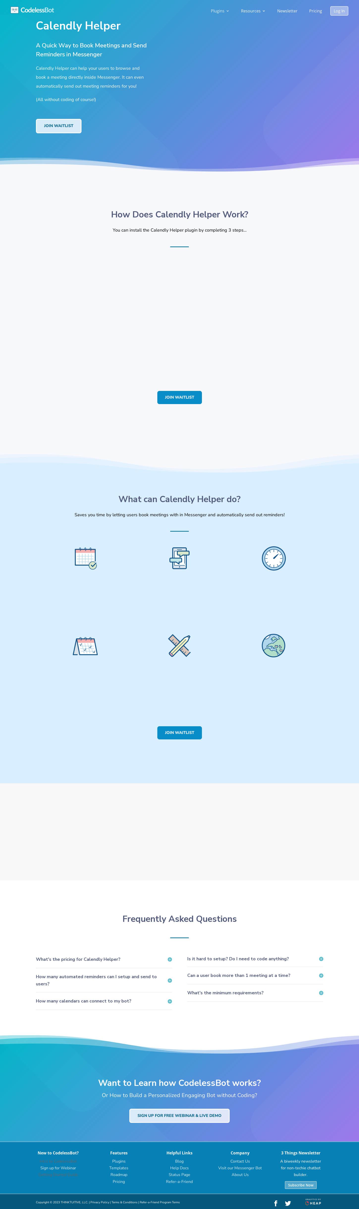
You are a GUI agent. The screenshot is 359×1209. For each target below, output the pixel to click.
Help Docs (179, 1168)
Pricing (315, 11)
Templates (118, 1168)
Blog (179, 1161)
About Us (240, 1174)
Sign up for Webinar (58, 1168)
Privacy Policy (99, 1202)
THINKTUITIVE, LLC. (74, 1202)
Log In (339, 11)
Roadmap (118, 1174)
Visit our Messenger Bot (240, 1168)
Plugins (217, 11)
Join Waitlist (58, 126)
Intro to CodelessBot (58, 1161)
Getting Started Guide (58, 1174)
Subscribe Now (300, 1185)
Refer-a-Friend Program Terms (160, 1202)
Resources (251, 11)
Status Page (179, 1174)
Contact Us (240, 1161)
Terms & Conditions (124, 1202)
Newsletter (287, 11)
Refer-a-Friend (179, 1181)
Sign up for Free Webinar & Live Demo (179, 1115)
